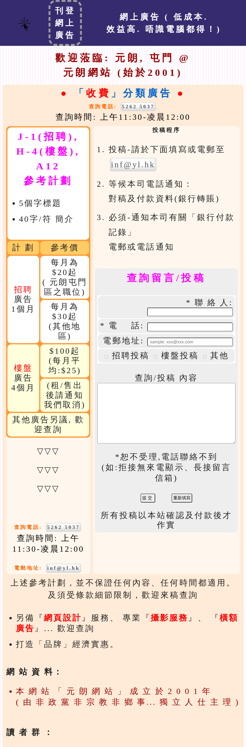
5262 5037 (140, 106)
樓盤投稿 (182, 347)
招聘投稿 (133, 347)
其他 (222, 347)
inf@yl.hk (61, 568)
